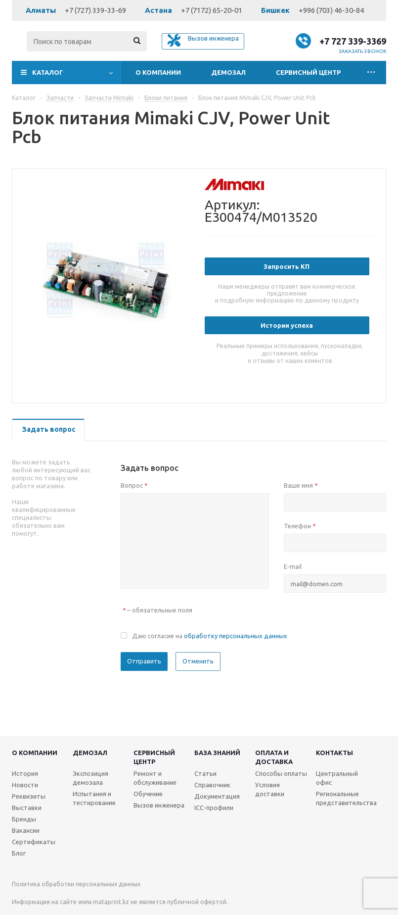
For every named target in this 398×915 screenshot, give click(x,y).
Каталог (47, 72)
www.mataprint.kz (103, 902)
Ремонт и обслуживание (155, 778)
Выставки (27, 807)
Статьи (205, 773)
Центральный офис (337, 778)
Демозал (228, 72)
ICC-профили (213, 807)
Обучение (148, 793)
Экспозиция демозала (90, 778)
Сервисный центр (308, 72)
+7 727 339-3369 (352, 41)
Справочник (212, 784)
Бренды (24, 818)
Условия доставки (269, 789)
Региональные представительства (346, 798)
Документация (217, 796)
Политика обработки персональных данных (76, 884)
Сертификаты (33, 841)
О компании (158, 72)
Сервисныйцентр (154, 757)
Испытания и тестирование (94, 798)
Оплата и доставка (274, 757)
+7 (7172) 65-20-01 (211, 10)
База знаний (217, 752)
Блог (19, 853)
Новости (25, 784)
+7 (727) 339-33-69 (95, 10)
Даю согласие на (209, 635)
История (25, 773)
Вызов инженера (158, 805)
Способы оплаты (281, 773)
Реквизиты (28, 796)
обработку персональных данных (235, 635)
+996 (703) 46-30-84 (331, 10)
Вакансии (26, 830)
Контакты (334, 752)
